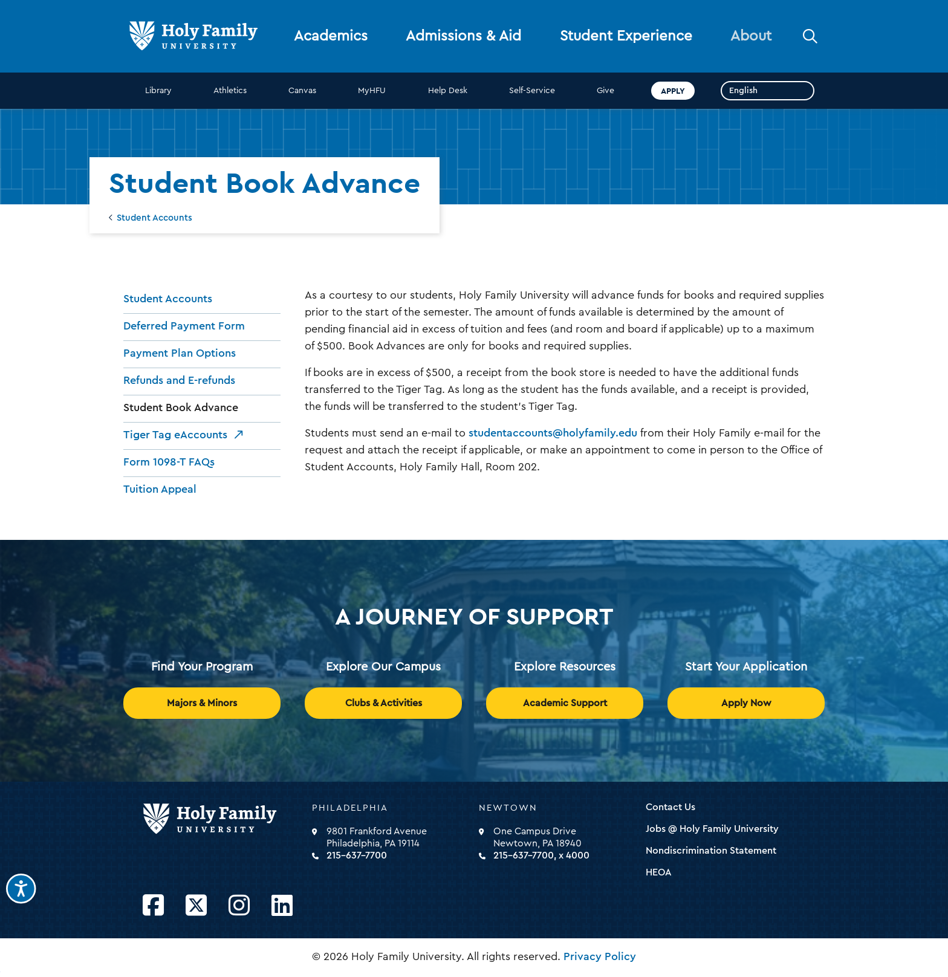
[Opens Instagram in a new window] (239, 906)
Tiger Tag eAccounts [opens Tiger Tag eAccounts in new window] (175, 434)
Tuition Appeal (159, 489)
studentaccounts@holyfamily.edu (553, 432)
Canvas (302, 90)
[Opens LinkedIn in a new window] (282, 906)
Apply (673, 90)
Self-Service (532, 90)
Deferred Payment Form (184, 325)
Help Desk (447, 90)
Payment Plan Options (179, 353)
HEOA (659, 872)
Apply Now (746, 703)
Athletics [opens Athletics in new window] (230, 90)
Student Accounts (154, 217)
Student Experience (626, 36)
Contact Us (670, 807)
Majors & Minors (202, 703)
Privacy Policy (599, 956)
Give (605, 90)
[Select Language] (767, 90)
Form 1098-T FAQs (169, 461)
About (750, 36)
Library (158, 90)
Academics (331, 36)
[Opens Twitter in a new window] (196, 906)
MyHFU (372, 90)
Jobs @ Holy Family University (712, 829)
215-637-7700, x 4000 (541, 855)
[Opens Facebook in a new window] (153, 906)
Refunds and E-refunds (179, 380)
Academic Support (565, 703)
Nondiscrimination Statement (711, 850)
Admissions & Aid (463, 36)
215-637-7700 (356, 855)
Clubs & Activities (383, 703)
